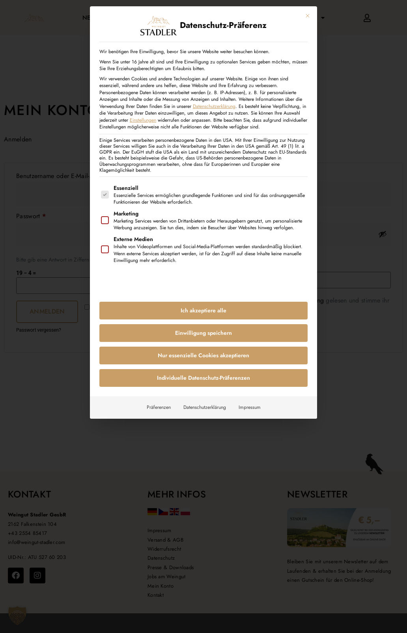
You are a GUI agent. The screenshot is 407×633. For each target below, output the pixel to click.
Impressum (250, 406)
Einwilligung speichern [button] (203, 332)
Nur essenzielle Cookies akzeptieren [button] (203, 355)
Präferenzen (159, 406)
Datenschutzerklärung (214, 106)
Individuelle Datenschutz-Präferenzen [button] (203, 377)
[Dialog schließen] (307, 15)
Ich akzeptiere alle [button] (203, 310)
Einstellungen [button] (143, 119)
